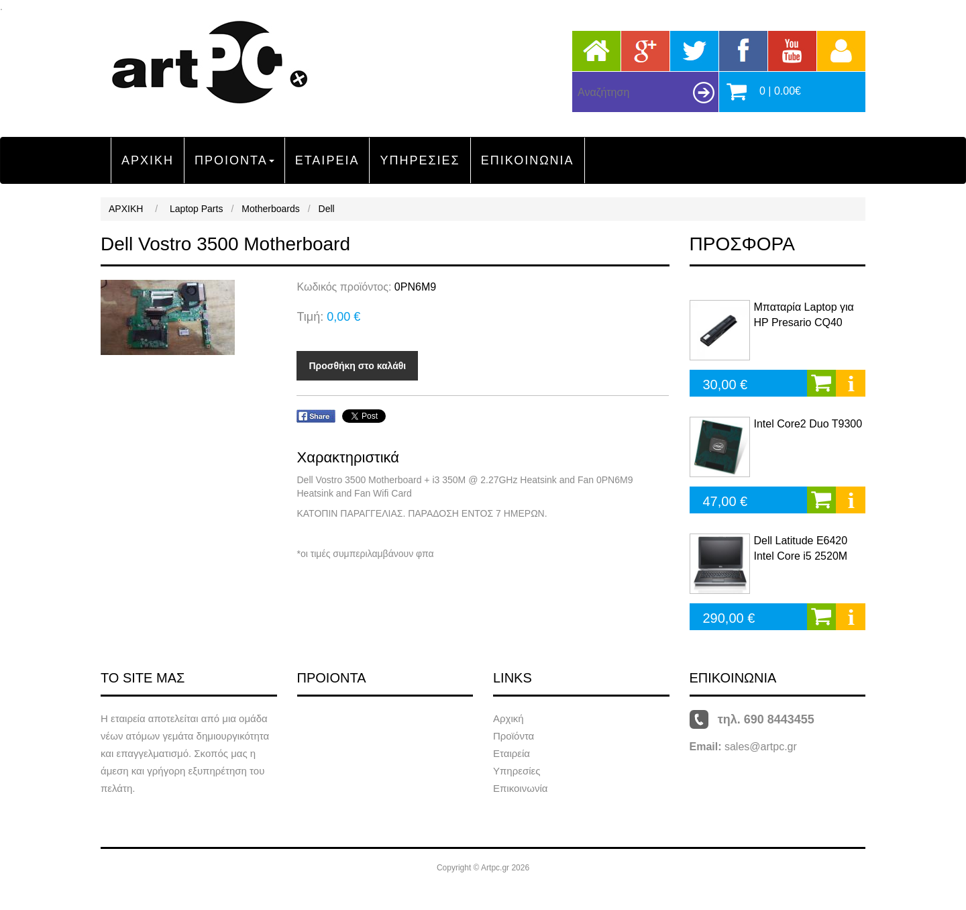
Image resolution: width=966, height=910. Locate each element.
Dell (327, 208)
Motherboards (270, 208)
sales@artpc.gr (760, 746)
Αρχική (508, 718)
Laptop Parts (196, 208)
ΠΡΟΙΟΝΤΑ (234, 160)
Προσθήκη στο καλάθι (357, 365)
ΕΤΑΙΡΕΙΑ (327, 160)
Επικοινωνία (520, 788)
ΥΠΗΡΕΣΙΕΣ (420, 160)
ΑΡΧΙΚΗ (147, 160)
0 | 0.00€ (780, 91)
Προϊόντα (513, 736)
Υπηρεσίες (516, 770)
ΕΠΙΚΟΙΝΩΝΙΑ (527, 160)
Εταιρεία (511, 753)
